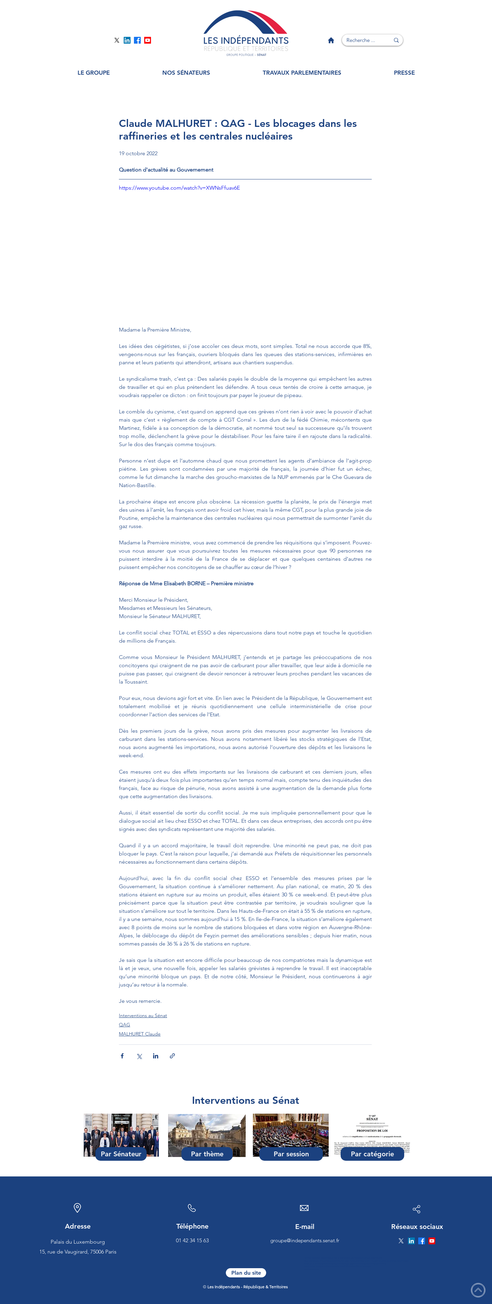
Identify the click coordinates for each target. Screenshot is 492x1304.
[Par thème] (207, 1154)
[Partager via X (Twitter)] (139, 1056)
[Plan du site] (246, 1272)
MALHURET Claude (140, 1034)
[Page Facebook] (137, 40)
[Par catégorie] (372, 1154)
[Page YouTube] (147, 40)
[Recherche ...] (360, 40)
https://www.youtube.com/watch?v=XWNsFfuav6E (179, 188)
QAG (124, 1025)
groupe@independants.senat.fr (304, 1240)
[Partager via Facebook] (122, 1056)
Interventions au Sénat (143, 1015)
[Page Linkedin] (127, 40)
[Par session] (291, 1154)
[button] (93, 72)
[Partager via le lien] (172, 1056)
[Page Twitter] (116, 40)
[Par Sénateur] (121, 1154)
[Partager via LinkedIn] (155, 1056)
